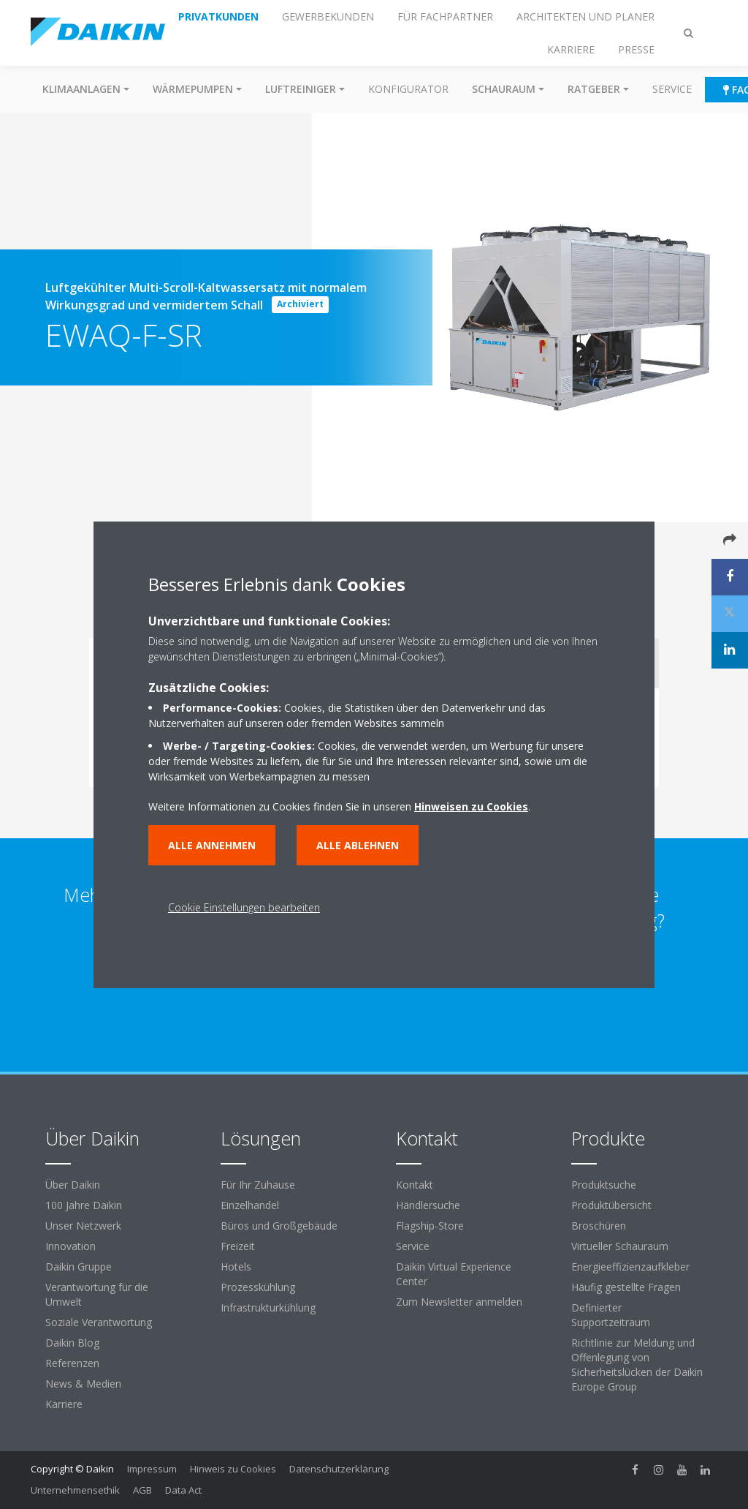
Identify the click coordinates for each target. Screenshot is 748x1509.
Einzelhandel (250, 1205)
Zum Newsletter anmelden (459, 1302)
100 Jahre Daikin (83, 1205)
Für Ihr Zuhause (258, 1185)
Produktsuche (603, 1185)
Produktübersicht (611, 1205)
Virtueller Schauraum (619, 1246)
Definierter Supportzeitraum (610, 1315)
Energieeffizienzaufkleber (630, 1266)
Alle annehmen (212, 845)
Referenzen (72, 1363)
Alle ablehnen (357, 845)
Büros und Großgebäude (279, 1226)
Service (672, 89)
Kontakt (414, 1185)
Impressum (152, 1468)
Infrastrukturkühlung (268, 1307)
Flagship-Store (430, 1226)
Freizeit (238, 1246)
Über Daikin (72, 1185)
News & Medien (83, 1384)
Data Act (183, 1490)
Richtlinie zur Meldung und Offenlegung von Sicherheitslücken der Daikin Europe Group (637, 1364)
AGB (142, 1490)
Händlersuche (428, 1205)
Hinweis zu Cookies (233, 1468)
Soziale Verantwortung (98, 1322)
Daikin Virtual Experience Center (453, 1274)
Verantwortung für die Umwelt (96, 1294)
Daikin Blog (72, 1343)
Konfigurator (408, 89)
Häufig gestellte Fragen (626, 1287)
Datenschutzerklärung (339, 1468)
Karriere (64, 1404)
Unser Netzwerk (83, 1226)
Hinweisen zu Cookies (471, 806)
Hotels (236, 1266)
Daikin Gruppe (78, 1266)
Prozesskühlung (258, 1287)
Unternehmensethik (75, 1490)
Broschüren (598, 1226)
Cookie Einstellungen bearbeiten (244, 907)
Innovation (70, 1246)
